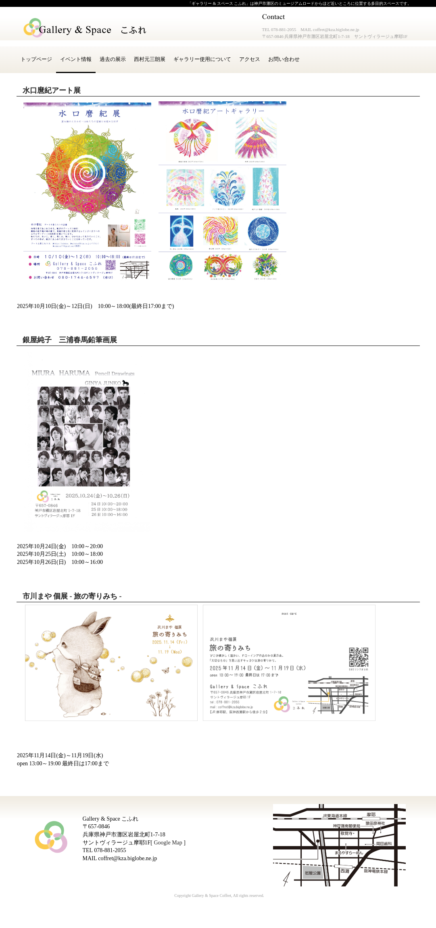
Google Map (168, 843)
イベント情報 (76, 59)
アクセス (249, 59)
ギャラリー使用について (202, 59)
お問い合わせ (284, 59)
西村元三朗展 (149, 59)
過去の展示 (113, 59)
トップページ (36, 59)
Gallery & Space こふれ (85, 28)
